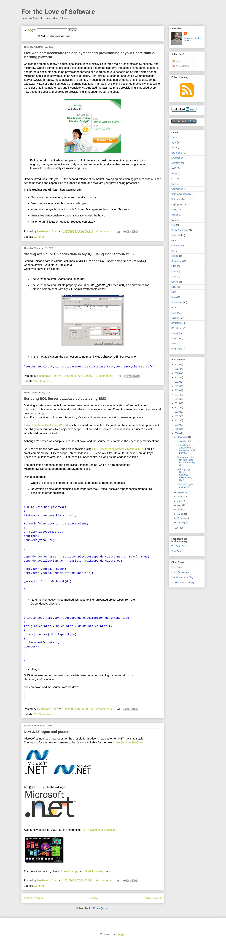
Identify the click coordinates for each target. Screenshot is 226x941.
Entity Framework (179, 230)
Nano (174, 297)
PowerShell (177, 302)
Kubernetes (177, 261)
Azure (174, 173)
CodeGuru (176, 551)
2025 (177, 364)
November (182, 441)
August (181, 496)
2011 (177, 420)
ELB (173, 225)
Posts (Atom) (101, 908)
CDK (173, 183)
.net (173, 137)
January (181, 522)
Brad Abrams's (94, 871)
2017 (177, 394)
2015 (177, 403)
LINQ (174, 266)
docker (174, 214)
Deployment (177, 204)
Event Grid (176, 235)
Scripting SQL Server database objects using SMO (65, 398)
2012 (177, 416)
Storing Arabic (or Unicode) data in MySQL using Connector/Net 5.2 (79, 254)
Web (173, 343)
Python (174, 307)
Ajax (173, 147)
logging (174, 281)
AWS (173, 168)
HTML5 (175, 256)
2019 (177, 386)
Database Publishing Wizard (50, 425)
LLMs (174, 276)
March (180, 514)
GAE (173, 240)
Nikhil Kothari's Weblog (182, 582)
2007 (177, 528)
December (182, 437)
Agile (173, 142)
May (179, 505)
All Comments (181, 66)
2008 (177, 433)
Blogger (120, 934)
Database (45, 381)
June (180, 501)
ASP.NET (175, 163)
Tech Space (177, 567)
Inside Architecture (180, 572)
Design (174, 209)
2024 (177, 369)
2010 (177, 424)
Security (175, 317)
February (182, 518)
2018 (177, 390)
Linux (174, 271)
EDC (173, 219)
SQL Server (177, 328)
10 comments (104, 375)
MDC (173, 287)
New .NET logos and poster (46, 732)
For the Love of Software (58, 11)
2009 (177, 429)
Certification (177, 189)
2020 (177, 382)
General (39, 236)
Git (172, 250)
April (179, 509)
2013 (177, 412)
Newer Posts (33, 898)
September (183, 492)
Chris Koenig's (70, 871)
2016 (177, 399)
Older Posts (152, 898)
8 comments (104, 709)
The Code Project (179, 546)
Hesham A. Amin (48, 231)
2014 (177, 407)
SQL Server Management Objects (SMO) (118, 449)
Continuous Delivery (181, 194)
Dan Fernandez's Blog (182, 577)
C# (35, 381)
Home (93, 898)
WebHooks (176, 348)
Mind (173, 292)
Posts (177, 61)
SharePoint (176, 323)
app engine (176, 152)
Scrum (174, 312)
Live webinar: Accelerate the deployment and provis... (186, 449)
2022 (177, 377)
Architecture (177, 158)
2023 (177, 373)
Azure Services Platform (127, 742)
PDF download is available (98, 829)
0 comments (104, 231)
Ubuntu (174, 333)
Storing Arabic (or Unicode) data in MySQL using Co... (186, 461)
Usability (175, 338)
